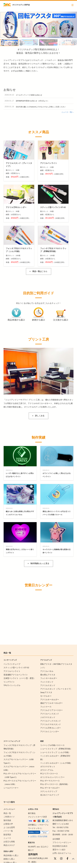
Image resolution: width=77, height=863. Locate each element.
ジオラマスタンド (47, 676)
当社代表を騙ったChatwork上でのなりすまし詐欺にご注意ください (41, 107)
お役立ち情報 (9, 801)
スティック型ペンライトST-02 (16, 627)
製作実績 (7, 779)
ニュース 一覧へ (67, 112)
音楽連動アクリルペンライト (16, 634)
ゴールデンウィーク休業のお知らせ (29, 95)
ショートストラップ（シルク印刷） (55, 711)
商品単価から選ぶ (11, 814)
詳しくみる (39, 375)
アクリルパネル (46, 630)
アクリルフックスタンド (50, 680)
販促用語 (7, 794)
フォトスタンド (46, 641)
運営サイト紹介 (59, 809)
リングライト (9, 641)
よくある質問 (9, 787)
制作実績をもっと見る (39, 523)
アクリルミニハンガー (49, 691)
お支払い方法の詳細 (38, 795)
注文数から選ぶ (10, 822)
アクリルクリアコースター (51, 669)
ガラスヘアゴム (46, 729)
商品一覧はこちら (39, 230)
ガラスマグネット (47, 726)
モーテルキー (45, 655)
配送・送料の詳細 (37, 829)
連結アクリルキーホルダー (51, 662)
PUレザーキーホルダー (50, 747)
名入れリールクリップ (49, 754)
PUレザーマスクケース (50, 740)
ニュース (7, 797)
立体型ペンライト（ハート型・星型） (19, 637)
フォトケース (45, 666)
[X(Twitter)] (55, 817)
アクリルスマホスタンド (50, 684)
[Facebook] (67, 817)
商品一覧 (7, 772)
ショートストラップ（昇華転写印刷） (57, 708)
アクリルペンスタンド (49, 673)
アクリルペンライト (12, 630)
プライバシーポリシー (61, 802)
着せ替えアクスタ (47, 634)
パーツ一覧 (8, 790)
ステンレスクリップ (48, 750)
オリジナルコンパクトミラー (52, 736)
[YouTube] (55, 823)
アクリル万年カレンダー (50, 687)
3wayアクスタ (46, 652)
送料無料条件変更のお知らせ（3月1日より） (32, 101)
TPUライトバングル (12, 644)
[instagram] (61, 817)
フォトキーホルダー (48, 637)
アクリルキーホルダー (49, 659)
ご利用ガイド (9, 776)
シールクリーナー (11, 747)
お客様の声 (8, 783)
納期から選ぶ (9, 818)
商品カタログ (9, 804)
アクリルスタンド (47, 644)
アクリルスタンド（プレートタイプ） (56, 648)
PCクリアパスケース (49, 733)
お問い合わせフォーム (61, 812)
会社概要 (56, 798)
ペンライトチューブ (12, 623)
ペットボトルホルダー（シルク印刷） (56, 722)
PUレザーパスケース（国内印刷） (54, 743)
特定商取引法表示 (59, 805)
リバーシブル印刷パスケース (52, 704)
